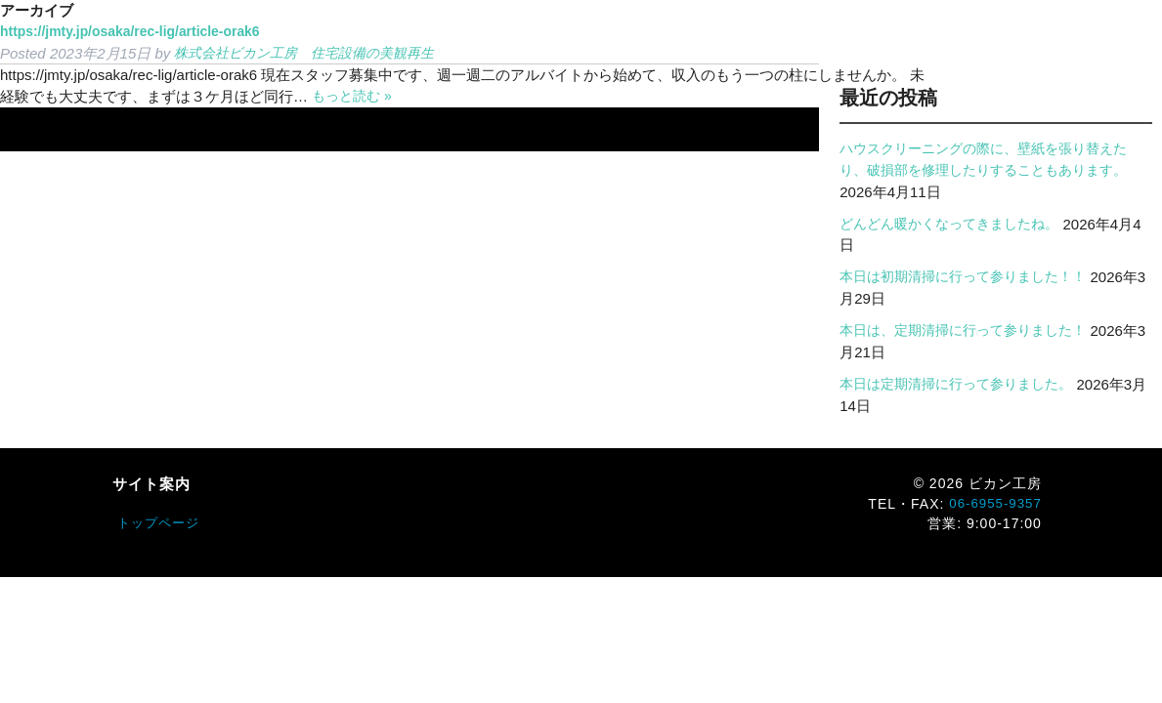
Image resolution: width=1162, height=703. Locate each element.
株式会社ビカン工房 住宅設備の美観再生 (313, 53)
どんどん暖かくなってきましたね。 (956, 224)
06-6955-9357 (993, 504)
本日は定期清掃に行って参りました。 (964, 384)
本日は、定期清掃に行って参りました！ (971, 330)
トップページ (161, 523)
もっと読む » (355, 96)
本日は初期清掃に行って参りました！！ (971, 277)
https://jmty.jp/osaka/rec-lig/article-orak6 (140, 31)
